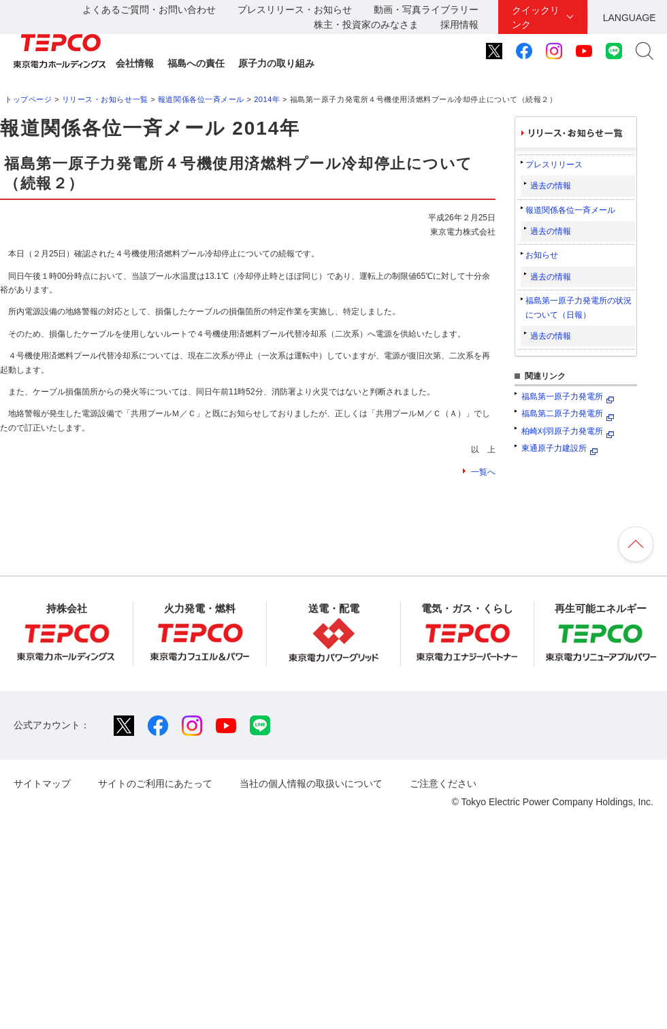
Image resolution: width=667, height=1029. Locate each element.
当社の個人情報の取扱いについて (311, 783)
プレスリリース (554, 164)
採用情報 (459, 24)
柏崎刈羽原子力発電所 (562, 431)
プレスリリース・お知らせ (295, 9)
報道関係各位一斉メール (201, 99)
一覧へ (483, 472)
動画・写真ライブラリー (426, 9)
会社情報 (135, 63)
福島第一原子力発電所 (562, 396)
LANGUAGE (629, 17)
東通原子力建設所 (554, 448)
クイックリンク (535, 17)
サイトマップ (42, 783)
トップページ (28, 99)
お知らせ (541, 255)
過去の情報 (550, 185)
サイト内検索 (644, 51)
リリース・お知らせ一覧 (105, 99)
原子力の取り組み (276, 63)
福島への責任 (196, 63)
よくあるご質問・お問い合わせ (149, 9)
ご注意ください (443, 783)
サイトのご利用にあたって (155, 783)
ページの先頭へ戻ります (635, 544)
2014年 (267, 99)
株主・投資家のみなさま (366, 24)
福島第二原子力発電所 (562, 413)
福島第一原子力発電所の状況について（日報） (578, 307)
